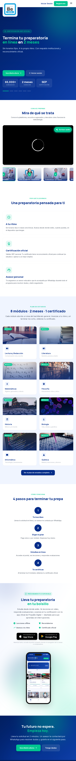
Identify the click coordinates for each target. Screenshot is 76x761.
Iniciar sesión (35, 73)
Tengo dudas (51, 748)
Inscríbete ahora (13, 73)
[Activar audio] (63, 129)
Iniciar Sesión (47, 3)
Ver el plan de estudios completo (38, 472)
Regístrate (60, 3)
